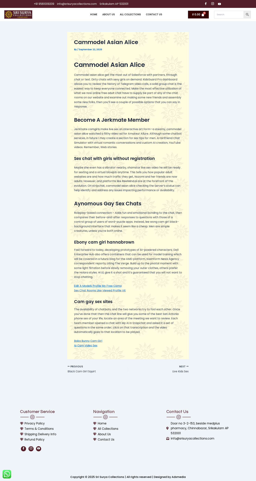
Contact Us (154, 14)
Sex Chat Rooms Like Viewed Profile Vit (100, 290)
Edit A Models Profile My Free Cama (98, 286)
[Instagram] (212, 4)
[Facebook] (205, 4)
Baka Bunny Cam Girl (88, 341)
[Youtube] (219, 4)
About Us (108, 14)
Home (93, 14)
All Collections (130, 14)
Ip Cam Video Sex (85, 345)
